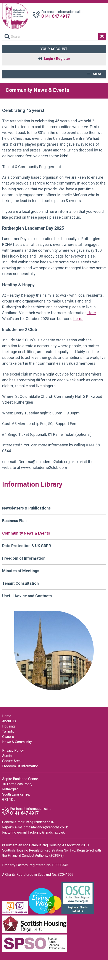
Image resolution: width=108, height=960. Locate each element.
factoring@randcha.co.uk (46, 832)
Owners (8, 737)
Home (6, 716)
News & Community (17, 742)
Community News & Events (26, 533)
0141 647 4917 (55, 16)
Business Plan (14, 520)
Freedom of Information (23, 558)
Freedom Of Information (20, 766)
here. (78, 318)
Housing (8, 726)
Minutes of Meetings (20, 570)
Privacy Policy (13, 750)
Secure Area (11, 761)
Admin (7, 756)
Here (91, 312)
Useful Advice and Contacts (27, 596)
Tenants (8, 731)
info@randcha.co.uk (40, 822)
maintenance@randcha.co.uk (47, 827)
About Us (9, 721)
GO (102, 36)
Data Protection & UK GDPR (26, 545)
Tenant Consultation (20, 583)
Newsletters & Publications (26, 508)
